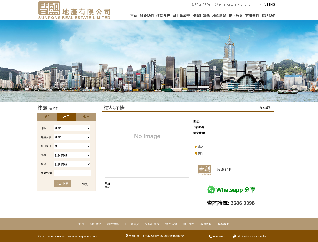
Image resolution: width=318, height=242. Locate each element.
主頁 (133, 16)
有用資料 (252, 16)
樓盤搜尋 (163, 16)
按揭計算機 (201, 16)
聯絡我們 (268, 16)
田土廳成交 (181, 16)
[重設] (85, 184)
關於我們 (147, 16)
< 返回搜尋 (264, 107)
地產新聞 (219, 16)
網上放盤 (236, 16)
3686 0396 (243, 203)
